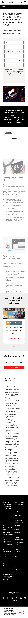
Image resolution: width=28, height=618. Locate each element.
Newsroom (16, 558)
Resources (17, 525)
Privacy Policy (11, 74)
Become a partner (7, 566)
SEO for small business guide (17, 552)
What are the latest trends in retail (7, 531)
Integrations (6, 558)
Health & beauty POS (19, 515)
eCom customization (7, 562)
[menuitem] (14, 7)
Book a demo (14, 368)
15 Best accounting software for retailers (8, 545)
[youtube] (25, 598)
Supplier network (7, 560)
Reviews (16, 560)
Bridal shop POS (18, 508)
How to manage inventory (6, 538)
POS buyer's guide (18, 546)
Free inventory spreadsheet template (17, 532)
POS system (6, 502)
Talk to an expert (14, 69)
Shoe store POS (18, 510)
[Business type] (14, 60)
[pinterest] (16, 598)
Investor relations (18, 566)
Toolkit (4, 567)
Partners (5, 556)
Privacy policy (14, 604)
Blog (4, 525)
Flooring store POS (18, 520)
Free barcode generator (17, 528)
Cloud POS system (7, 506)
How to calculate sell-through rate (8, 535)
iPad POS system (7, 504)
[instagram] (12, 598)
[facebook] (3, 598)
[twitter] (8, 598)
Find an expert (6, 564)
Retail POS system (19, 502)
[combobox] (8, 51)
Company (16, 556)
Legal (15, 569)
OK (20, 612)
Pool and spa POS (18, 522)
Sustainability (17, 567)
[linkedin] (21, 598)
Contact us (16, 562)
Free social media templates (18, 536)
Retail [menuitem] (3, 6)
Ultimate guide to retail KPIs (18, 548)
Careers (16, 564)
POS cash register (7, 508)
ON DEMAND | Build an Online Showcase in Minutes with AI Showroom (8, 577)
